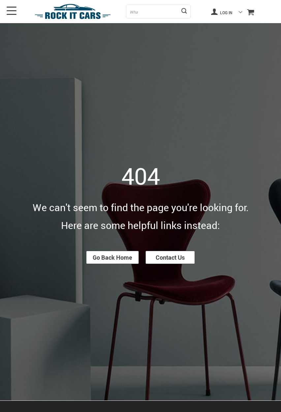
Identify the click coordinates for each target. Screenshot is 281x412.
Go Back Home (112, 257)
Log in (222, 11)
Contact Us (170, 257)
